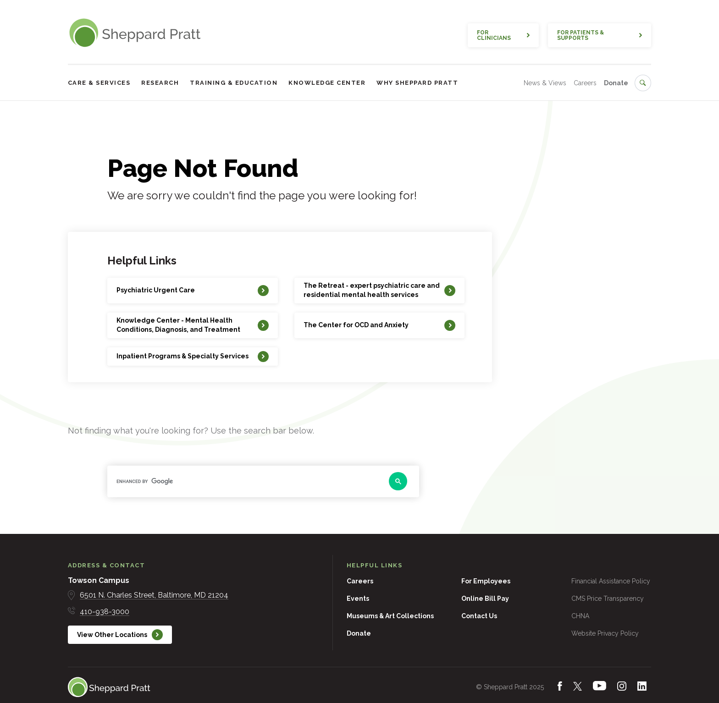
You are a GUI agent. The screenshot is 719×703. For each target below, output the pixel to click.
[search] (244, 481)
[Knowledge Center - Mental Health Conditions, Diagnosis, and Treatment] (192, 325)
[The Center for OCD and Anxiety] (379, 325)
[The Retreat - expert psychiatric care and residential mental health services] (379, 290)
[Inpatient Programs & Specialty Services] (192, 356)
